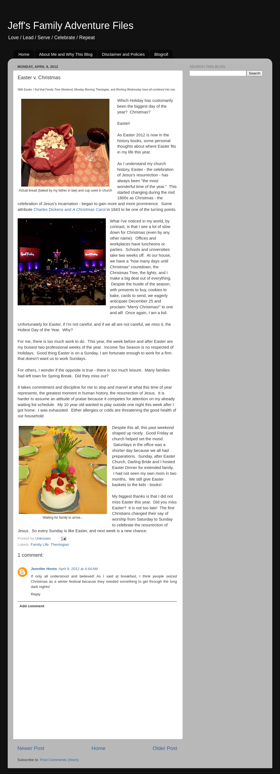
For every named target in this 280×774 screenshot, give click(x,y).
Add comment (32, 606)
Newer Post (30, 748)
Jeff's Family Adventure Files (70, 25)
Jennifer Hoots (44, 569)
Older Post (165, 748)
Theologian (60, 544)
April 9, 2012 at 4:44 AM (78, 569)
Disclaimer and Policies (123, 54)
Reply (36, 594)
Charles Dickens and (70, 209)
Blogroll (161, 54)
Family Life (40, 544)
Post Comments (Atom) (59, 760)
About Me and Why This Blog (66, 54)
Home (23, 54)
